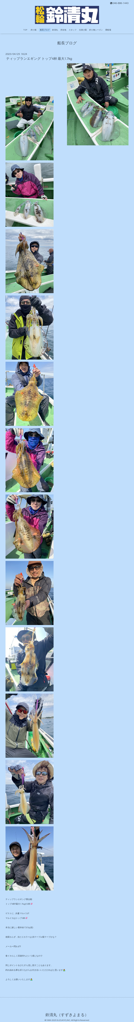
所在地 (63, 30)
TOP (25, 30)
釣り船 (34, 30)
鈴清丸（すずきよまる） (67, 1015)
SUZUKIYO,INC (63, 1020)
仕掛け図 (83, 30)
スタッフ (72, 30)
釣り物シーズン (96, 30)
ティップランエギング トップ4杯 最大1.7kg (39, 58)
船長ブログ (45, 30)
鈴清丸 (55, 30)
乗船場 (108, 30)
